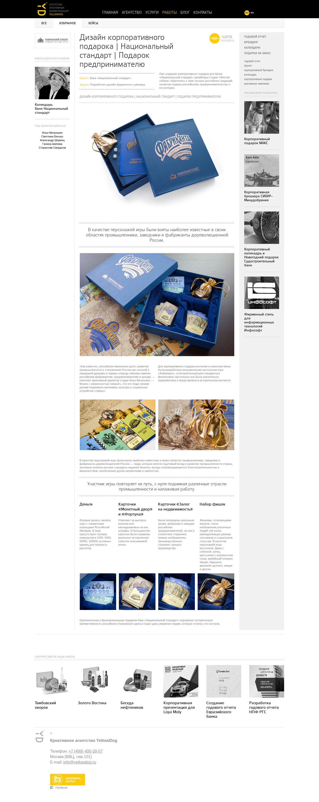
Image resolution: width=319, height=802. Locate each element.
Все (44, 23)
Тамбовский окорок (45, 705)
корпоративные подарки (258, 79)
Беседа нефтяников (132, 705)
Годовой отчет (255, 36)
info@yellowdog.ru (79, 762)
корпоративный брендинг (258, 70)
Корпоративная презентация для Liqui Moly (179, 707)
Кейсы (93, 23)
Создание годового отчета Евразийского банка (221, 710)
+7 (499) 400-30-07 (86, 751)
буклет (248, 65)
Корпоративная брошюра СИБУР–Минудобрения (258, 196)
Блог (185, 12)
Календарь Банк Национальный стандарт (51, 108)
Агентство (132, 12)
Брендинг (251, 42)
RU (247, 12)
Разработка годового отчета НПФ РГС (264, 707)
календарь (250, 74)
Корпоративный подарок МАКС (257, 141)
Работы (169, 12)
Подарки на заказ (257, 53)
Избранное (67, 23)
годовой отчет (252, 61)
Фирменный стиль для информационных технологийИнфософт (259, 322)
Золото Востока (92, 703)
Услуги (152, 12)
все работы (227, 40)
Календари (252, 47)
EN (252, 12)
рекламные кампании (256, 83)
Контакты (202, 12)
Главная (110, 12)
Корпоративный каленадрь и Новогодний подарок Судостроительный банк (261, 257)
